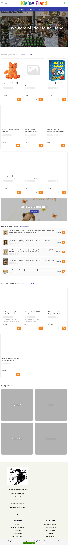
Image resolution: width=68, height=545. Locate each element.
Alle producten (50, 536)
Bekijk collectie (25, 55)
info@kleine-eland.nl (18, 507)
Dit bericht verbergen (29, 543)
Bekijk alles (25, 226)
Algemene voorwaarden (17, 527)
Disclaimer (17, 530)
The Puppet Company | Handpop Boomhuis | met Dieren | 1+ (10, 314)
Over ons (18, 524)
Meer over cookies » (41, 543)
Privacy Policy (17, 533)
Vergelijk (50, 533)
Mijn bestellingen (50, 527)
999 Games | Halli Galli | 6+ (56, 83)
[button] (1, 29)
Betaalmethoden (17, 536)
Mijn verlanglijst (50, 530)
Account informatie (50, 524)
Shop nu (34, 211)
